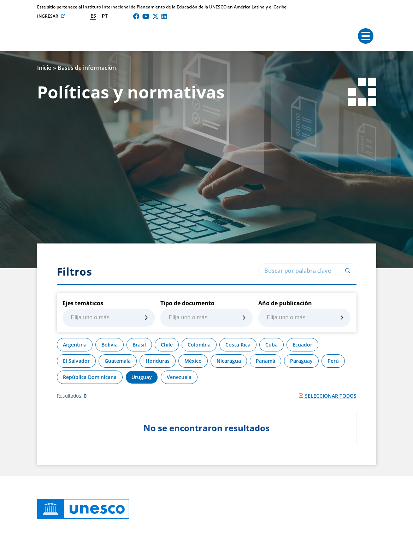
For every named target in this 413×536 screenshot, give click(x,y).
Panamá (265, 360)
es (93, 15)
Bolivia (109, 344)
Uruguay (141, 377)
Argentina (75, 344)
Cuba (271, 344)
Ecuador (302, 344)
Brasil (139, 344)
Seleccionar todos (327, 395)
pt (105, 15)
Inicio (44, 68)
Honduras (158, 360)
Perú (333, 360)
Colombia (199, 344)
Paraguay (301, 360)
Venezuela (179, 377)
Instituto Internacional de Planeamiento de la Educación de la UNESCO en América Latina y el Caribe (185, 7)
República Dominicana (90, 377)
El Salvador (76, 360)
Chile (167, 344)
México (193, 360)
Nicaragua (229, 360)
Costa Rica (237, 344)
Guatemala (118, 360)
